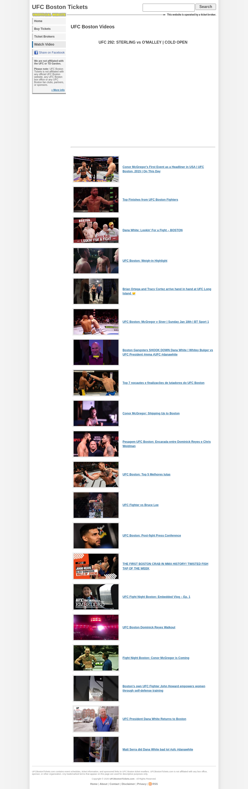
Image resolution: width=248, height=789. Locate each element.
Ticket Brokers (44, 36)
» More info (58, 90)
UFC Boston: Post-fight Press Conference (152, 535)
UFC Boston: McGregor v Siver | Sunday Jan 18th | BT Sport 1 (166, 321)
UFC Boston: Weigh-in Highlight (145, 260)
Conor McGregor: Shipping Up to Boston (151, 413)
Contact (114, 783)
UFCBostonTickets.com (121, 779)
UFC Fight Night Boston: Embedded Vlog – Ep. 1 (156, 597)
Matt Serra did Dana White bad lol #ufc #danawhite (158, 749)
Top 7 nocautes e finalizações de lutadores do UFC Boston (163, 383)
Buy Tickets (42, 29)
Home (38, 21)
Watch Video (44, 44)
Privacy (142, 783)
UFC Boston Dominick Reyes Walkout (149, 627)
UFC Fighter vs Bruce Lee (141, 505)
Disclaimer (128, 783)
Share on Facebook (52, 52)
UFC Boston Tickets (60, 7)
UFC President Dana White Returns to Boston (154, 719)
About (104, 783)
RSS (155, 783)
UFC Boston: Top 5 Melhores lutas (146, 474)
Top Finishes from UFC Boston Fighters (150, 199)
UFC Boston (128, 771)
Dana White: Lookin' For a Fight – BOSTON (153, 230)
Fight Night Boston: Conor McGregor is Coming (156, 658)
